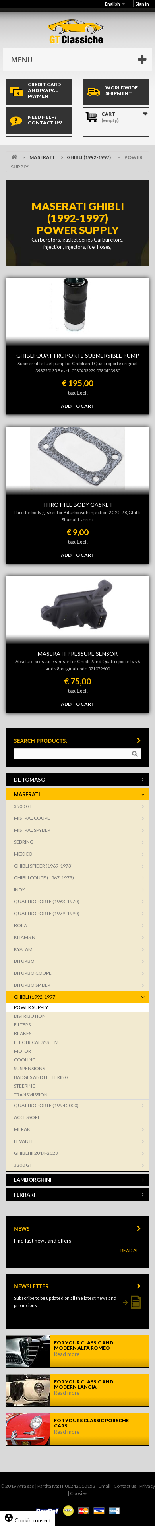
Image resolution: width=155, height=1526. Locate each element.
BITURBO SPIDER (32, 985)
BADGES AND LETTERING (41, 1077)
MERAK (22, 1129)
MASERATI (41, 157)
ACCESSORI (26, 1117)
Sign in (142, 3)
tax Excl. (78, 392)
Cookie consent (27, 1520)
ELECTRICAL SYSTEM (36, 1042)
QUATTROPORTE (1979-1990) (46, 913)
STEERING (25, 1086)
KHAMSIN (24, 937)
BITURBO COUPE (33, 973)
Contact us (125, 1486)
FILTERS (22, 1025)
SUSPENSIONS (29, 1068)
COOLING (25, 1060)
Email (104, 1486)
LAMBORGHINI (33, 1180)
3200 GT (23, 1165)
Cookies (78, 1493)
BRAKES (22, 1033)
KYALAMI (24, 949)
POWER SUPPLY (31, 1007)
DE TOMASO (29, 780)
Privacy (147, 1486)
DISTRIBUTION (30, 1016)
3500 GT (23, 806)
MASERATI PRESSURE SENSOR (78, 653)
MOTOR (22, 1051)
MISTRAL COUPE (32, 818)
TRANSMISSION (31, 1095)
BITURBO (24, 961)
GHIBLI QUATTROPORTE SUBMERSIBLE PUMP (77, 355)
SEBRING (23, 842)
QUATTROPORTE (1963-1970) (46, 901)
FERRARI (24, 1194)
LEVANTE (24, 1141)
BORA (20, 925)
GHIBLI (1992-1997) (89, 157)
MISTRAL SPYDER (32, 830)
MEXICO (23, 854)
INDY (19, 890)
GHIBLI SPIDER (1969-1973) (43, 866)
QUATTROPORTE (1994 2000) (46, 1105)
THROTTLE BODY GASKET (78, 504)
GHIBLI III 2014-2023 (36, 1153)
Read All (130, 1250)
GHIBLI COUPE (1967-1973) (44, 878)
